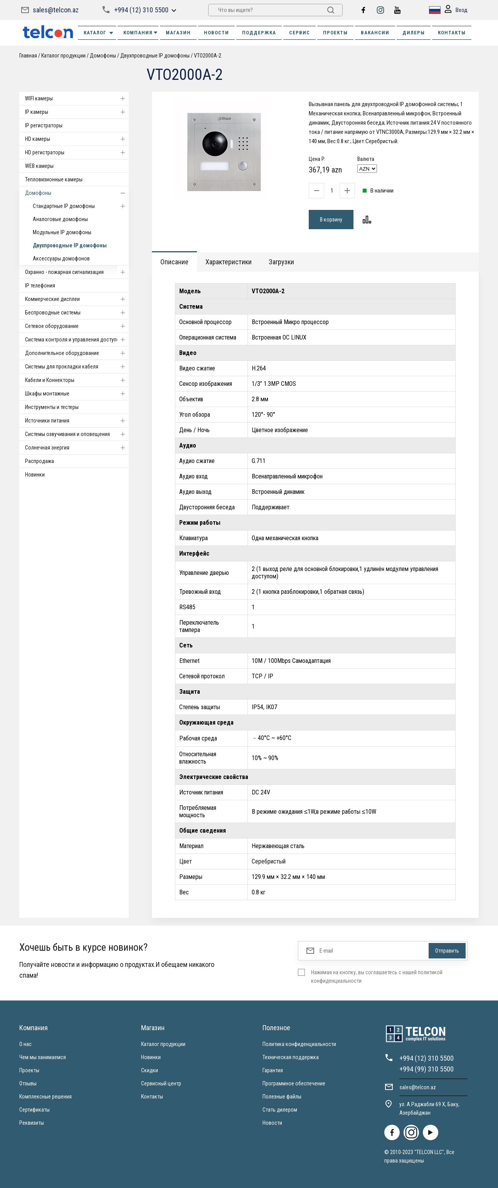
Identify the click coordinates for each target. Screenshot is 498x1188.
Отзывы (28, 1083)
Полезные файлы (281, 1096)
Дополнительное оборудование (77, 353)
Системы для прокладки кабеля (77, 366)
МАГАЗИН (178, 32)
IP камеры (77, 111)
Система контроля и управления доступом (77, 339)
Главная (28, 55)
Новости (272, 1123)
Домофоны (103, 55)
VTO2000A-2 (207, 55)
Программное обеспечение (293, 1083)
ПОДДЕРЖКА (259, 32)
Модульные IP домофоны (62, 232)
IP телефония (40, 285)
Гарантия (272, 1070)
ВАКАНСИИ (375, 32)
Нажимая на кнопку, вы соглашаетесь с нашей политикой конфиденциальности (376, 976)
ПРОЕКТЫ (335, 32)
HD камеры (77, 138)
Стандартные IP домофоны (81, 206)
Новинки (35, 474)
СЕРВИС (299, 32)
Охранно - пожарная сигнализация (77, 272)
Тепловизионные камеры (53, 179)
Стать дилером (279, 1110)
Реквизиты (31, 1123)
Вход (456, 10)
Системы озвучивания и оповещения (77, 434)
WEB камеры (39, 166)
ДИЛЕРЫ (413, 32)
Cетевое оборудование (77, 326)
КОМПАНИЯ (140, 32)
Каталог (99, 33)
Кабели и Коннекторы (77, 380)
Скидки (149, 1070)
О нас (25, 1044)
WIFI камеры (77, 98)
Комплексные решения (45, 1096)
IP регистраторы (43, 125)
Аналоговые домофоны (60, 219)
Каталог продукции (63, 55)
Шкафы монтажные (77, 393)
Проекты (29, 1070)
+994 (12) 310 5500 (141, 10)
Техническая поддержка (290, 1057)
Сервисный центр (161, 1083)
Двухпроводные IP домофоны (155, 55)
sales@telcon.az (56, 10)
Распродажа (39, 461)
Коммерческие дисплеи (77, 299)
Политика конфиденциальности (299, 1044)
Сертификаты (34, 1110)
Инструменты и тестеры (52, 407)
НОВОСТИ (216, 32)
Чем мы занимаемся (42, 1057)
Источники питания (77, 420)
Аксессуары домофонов (61, 258)
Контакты (152, 1096)
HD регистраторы (77, 152)
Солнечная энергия (77, 447)
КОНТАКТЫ (452, 32)
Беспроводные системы (77, 312)
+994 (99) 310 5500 (426, 1069)
